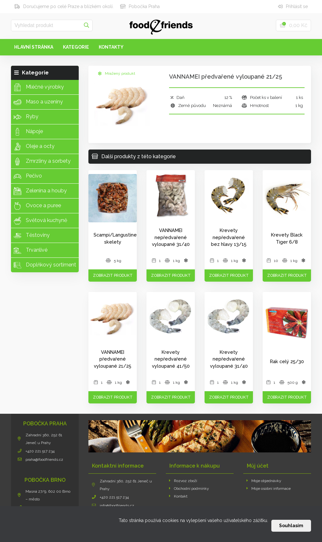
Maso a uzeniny (38, 102)
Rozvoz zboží (183, 481)
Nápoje (28, 132)
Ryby (26, 117)
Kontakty (111, 47)
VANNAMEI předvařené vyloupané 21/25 (112, 359)
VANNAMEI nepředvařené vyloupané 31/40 (171, 237)
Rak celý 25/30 (287, 361)
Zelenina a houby (40, 191)
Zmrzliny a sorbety (42, 161)
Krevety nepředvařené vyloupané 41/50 (171, 359)
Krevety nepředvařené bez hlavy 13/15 (229, 237)
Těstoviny (32, 235)
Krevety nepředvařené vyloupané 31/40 (229, 359)
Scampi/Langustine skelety (115, 238)
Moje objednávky (264, 481)
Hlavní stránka (33, 47)
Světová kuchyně (40, 221)
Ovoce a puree (37, 206)
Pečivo (28, 176)
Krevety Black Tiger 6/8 (287, 238)
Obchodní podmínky (189, 488)
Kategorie (76, 47)
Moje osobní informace (269, 488)
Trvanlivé (30, 250)
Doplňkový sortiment (45, 265)
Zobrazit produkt (113, 275)
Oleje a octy (34, 146)
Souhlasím (291, 525)
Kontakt (178, 496)
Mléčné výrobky (39, 87)
